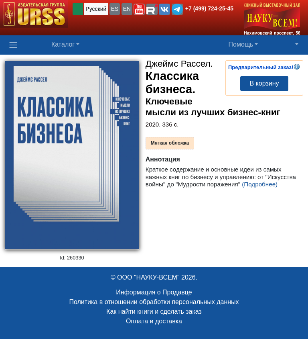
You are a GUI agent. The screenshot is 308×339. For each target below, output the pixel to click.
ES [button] (115, 9)
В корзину (264, 83)
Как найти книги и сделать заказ (154, 311)
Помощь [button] (241, 44)
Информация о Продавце (154, 292)
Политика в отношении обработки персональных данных (154, 301)
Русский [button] (95, 9)
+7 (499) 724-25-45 (209, 8)
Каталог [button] (63, 44)
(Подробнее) (260, 184)
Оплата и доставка (154, 321)
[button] (139, 9)
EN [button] (127, 9)
